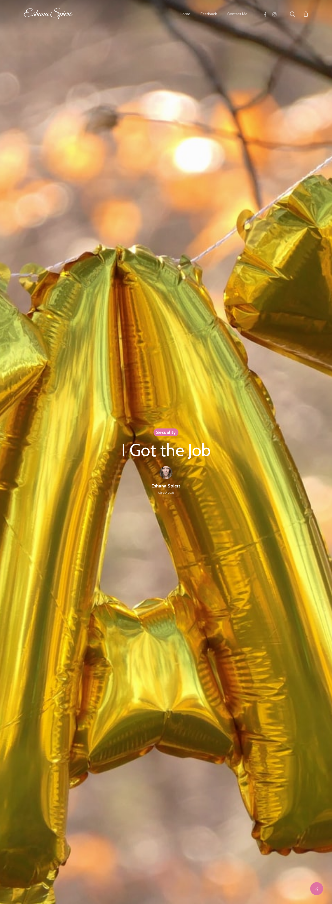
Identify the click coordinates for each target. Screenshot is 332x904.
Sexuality (166, 432)
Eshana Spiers (47, 14)
